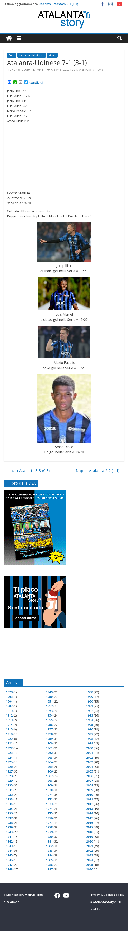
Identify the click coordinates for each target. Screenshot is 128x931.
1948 (9, 869)
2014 (89, 813)
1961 (49, 748)
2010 (89, 795)
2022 (89, 850)
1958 (49, 734)
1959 (49, 739)
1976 (49, 818)
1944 (9, 850)
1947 (9, 865)
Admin (41, 69)
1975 (49, 813)
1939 (9, 827)
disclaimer (11, 902)
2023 (89, 855)
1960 (49, 743)
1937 (9, 818)
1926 (9, 767)
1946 (9, 860)
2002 (89, 757)
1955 (49, 720)
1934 (9, 804)
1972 (49, 799)
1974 (49, 809)
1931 (9, 790)
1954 (49, 715)
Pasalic (89, 69)
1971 (49, 795)
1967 (49, 776)
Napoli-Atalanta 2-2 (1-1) (100, 470)
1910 (9, 711)
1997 (89, 734)
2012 (89, 804)
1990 (89, 701)
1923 (9, 753)
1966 (49, 771)
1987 (49, 869)
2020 (89, 841)
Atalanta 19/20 (59, 69)
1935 (9, 809)
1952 (49, 706)
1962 (49, 753)
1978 (49, 827)
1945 (9, 855)
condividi (36, 82)
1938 (9, 823)
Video (52, 55)
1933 (9, 799)
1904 (9, 701)
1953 (49, 711)
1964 (49, 762)
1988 (89, 692)
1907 (9, 706)
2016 (89, 823)
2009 (89, 790)
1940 (9, 832)
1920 (9, 739)
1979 (49, 832)
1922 (9, 748)
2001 (89, 753)
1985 (49, 860)
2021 (89, 846)
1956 (49, 725)
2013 (89, 809)
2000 (89, 748)
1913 (9, 720)
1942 (9, 841)
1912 (9, 715)
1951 (49, 701)
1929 (9, 781)
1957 (49, 729)
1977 (49, 823)
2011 (89, 799)
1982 (49, 846)
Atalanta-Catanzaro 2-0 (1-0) (58, 4)
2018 (89, 832)
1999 (89, 743)
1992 (89, 711)
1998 (89, 739)
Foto (11, 55)
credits (95, 909)
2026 (89, 869)
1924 (9, 757)
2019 (89, 837)
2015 (89, 818)
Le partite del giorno (31, 55)
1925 (9, 762)
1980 (49, 837)
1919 (9, 734)
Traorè (99, 69)
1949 (49, 692)
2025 (89, 865)
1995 (89, 725)
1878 (9, 692)
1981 (49, 841)
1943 (9, 846)
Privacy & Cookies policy (107, 895)
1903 (9, 697)
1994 (89, 720)
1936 (9, 813)
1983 (49, 850)
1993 (89, 715)
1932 (9, 795)
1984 (49, 855)
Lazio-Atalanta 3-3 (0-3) (27, 470)
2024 (89, 860)
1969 (49, 785)
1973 (49, 804)
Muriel (80, 69)
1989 (89, 697)
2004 (89, 767)
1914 (9, 725)
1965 (49, 767)
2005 (89, 771)
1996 (89, 729)
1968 (49, 781)
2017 (89, 827)
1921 (9, 743)
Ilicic (72, 69)
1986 (49, 865)
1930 (9, 785)
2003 (89, 762)
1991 (89, 706)
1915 (9, 729)
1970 (49, 790)
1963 (49, 757)
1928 (9, 776)
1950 (49, 697)
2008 (89, 785)
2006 (89, 776)
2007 (89, 781)
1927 (9, 771)
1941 (9, 837)
